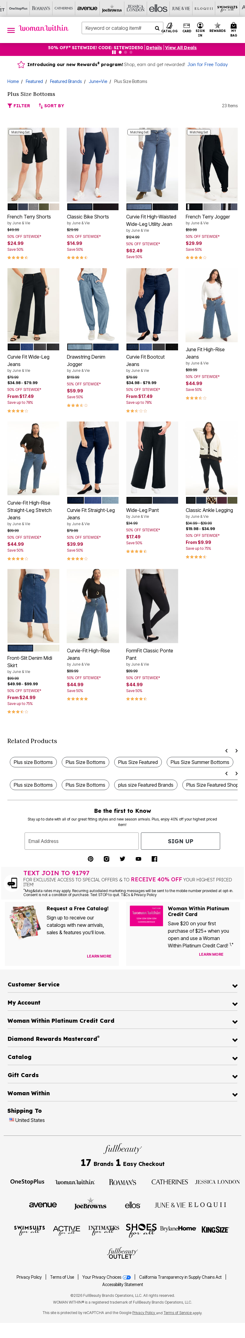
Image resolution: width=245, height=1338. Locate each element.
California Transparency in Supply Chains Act (181, 1277)
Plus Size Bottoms (85, 762)
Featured (34, 81)
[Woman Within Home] (43, 28)
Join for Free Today (207, 64)
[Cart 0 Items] (234, 30)
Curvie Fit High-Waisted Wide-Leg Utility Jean (152, 223)
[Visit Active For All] (66, 1230)
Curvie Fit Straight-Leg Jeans (93, 517)
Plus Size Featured (138, 762)
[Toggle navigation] (11, 30)
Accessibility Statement (122, 1284)
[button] (200, 30)
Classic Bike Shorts (93, 220)
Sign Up (180, 841)
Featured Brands (66, 81)
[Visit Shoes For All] (141, 1230)
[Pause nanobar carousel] (113, 52)
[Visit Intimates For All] (103, 1230)
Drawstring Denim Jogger (93, 363)
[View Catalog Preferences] (99, 956)
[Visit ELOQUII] (207, 1204)
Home (13, 81)
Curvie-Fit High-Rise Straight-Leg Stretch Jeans (33, 513)
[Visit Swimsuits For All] (29, 1230)
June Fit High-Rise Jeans (212, 356)
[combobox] (122, 28)
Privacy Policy (29, 1277)
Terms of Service (178, 1312)
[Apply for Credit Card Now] (232, 955)
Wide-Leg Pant (152, 513)
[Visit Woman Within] (75, 1182)
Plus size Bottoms (33, 762)
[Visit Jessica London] (217, 1182)
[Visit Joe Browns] (90, 1204)
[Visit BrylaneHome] (178, 1230)
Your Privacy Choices (107, 1277)
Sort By (51, 105)
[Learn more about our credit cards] (211, 954)
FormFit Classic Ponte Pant (152, 657)
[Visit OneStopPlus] (27, 1182)
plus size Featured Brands (145, 785)
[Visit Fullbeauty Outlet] (122, 1253)
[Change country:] (11, 1120)
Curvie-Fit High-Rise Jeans (93, 657)
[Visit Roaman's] (122, 1182)
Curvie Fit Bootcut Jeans (152, 363)
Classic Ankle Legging (212, 513)
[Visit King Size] (215, 1230)
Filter (18, 105)
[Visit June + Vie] (170, 1205)
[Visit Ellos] (133, 1204)
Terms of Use (62, 1277)
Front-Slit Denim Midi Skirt (33, 665)
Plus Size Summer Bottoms (200, 762)
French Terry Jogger (212, 220)
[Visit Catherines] (170, 1182)
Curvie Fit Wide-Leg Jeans (33, 363)
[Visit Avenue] (43, 1205)
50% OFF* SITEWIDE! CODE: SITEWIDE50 (95, 47)
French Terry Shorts (33, 220)
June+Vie (98, 81)
